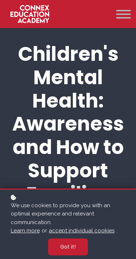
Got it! (68, 246)
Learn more (25, 230)
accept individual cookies (81, 230)
